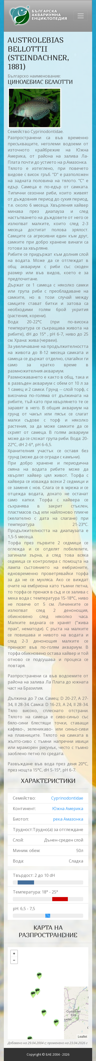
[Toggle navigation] (80, 16)
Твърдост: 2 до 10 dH (34, 875)
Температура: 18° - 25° (35, 892)
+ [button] (14, 953)
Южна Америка (67, 808)
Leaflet (82, 1036)
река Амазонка (68, 819)
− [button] (14, 960)
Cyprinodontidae (67, 798)
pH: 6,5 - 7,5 (24, 908)
